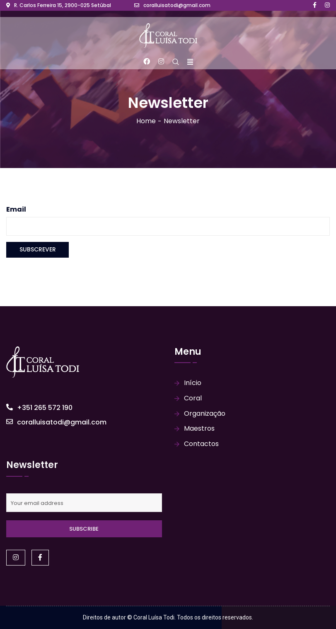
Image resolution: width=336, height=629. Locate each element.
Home (146, 121)
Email (16, 209)
